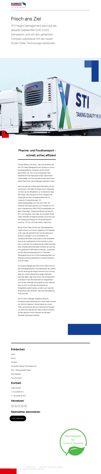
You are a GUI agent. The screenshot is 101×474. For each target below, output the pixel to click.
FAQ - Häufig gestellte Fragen (21, 370)
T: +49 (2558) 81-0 (17, 392)
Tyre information (16, 378)
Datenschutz (31, 467)
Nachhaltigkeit (16, 374)
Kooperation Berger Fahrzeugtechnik (23, 366)
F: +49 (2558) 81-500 (18, 396)
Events (13, 358)
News (13, 354)
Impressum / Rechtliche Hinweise (51, 467)
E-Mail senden (16, 388)
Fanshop (14, 362)
